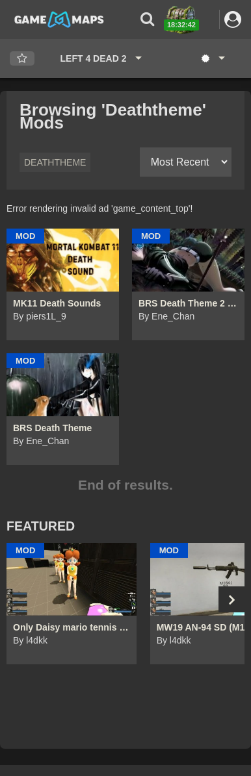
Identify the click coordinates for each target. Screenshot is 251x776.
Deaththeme (55, 162)
